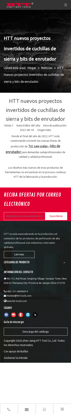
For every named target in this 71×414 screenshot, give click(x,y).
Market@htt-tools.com (19, 296)
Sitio (48, 130)
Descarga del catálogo (36, 331)
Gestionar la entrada (15, 357)
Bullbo (24, 351)
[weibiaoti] (7, 227)
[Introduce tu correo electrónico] (28, 216)
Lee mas (19, 254)
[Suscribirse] (56, 216)
